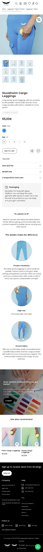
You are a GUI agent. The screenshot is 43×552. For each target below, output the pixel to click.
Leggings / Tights (32, 9)
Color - (6, 126)
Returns (24, 512)
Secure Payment (26, 509)
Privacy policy (6, 494)
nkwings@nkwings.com (31, 485)
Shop (4, 9)
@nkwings (20, 525)
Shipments (25, 506)
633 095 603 (27, 488)
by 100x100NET (21, 548)
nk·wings (32, 525)
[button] (39, 20)
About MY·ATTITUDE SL (8, 485)
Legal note (5, 488)
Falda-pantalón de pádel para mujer (11, 503)
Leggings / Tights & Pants (16, 9)
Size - (5, 137)
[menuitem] (39, 3)
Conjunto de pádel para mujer (11, 500)
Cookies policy (6, 491)
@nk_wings (7, 525)
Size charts (25, 515)
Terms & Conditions (28, 503)
